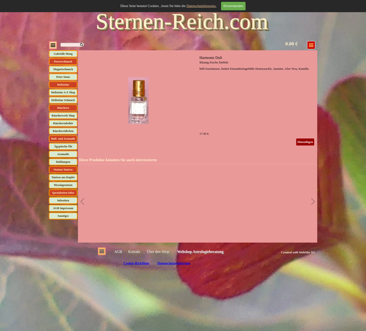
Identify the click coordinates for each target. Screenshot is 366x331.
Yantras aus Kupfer (63, 177)
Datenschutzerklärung (173, 263)
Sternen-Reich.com (182, 21)
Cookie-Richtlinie (136, 263)
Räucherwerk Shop (63, 115)
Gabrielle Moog (63, 53)
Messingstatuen (63, 185)
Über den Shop (158, 252)
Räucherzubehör (63, 123)
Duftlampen (63, 162)
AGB (118, 252)
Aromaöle (63, 154)
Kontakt (134, 252)
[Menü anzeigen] (53, 45)
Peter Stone (63, 77)
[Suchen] (72, 45)
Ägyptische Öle (63, 146)
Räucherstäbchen (63, 131)
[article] (197, 100)
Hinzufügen (305, 142)
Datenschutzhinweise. (201, 6)
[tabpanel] (293, 252)
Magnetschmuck (63, 69)
